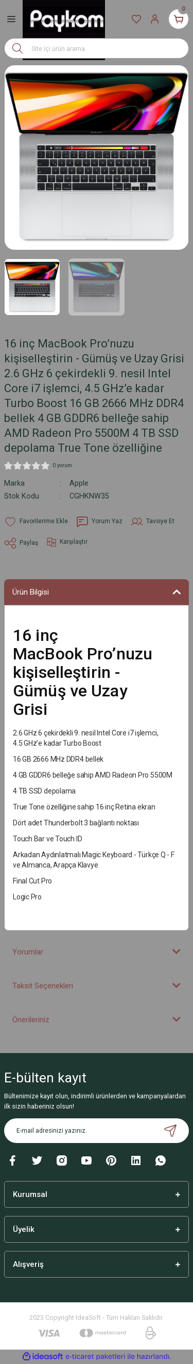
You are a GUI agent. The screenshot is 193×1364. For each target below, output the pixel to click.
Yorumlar (27, 951)
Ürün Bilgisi (30, 592)
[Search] (96, 48)
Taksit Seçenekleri (42, 985)
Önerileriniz (30, 1019)
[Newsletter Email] (96, 1130)
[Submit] (170, 1130)
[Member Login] (155, 19)
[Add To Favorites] (36, 521)
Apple (79, 483)
